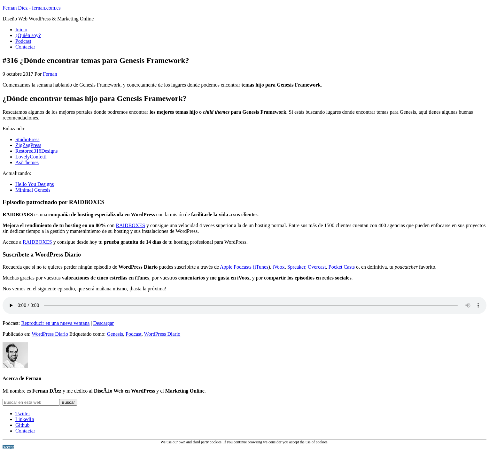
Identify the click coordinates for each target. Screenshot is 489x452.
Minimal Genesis (32, 190)
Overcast (317, 267)
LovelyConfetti (31, 156)
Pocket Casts (342, 267)
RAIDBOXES (130, 225)
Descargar (103, 323)
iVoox (279, 267)
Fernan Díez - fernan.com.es (32, 8)
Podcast (134, 334)
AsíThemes (27, 162)
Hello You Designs (34, 184)
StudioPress (27, 139)
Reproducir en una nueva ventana (55, 323)
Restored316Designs (36, 151)
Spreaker (296, 267)
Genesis (115, 334)
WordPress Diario (50, 334)
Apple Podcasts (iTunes (244, 267)
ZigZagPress (28, 145)
